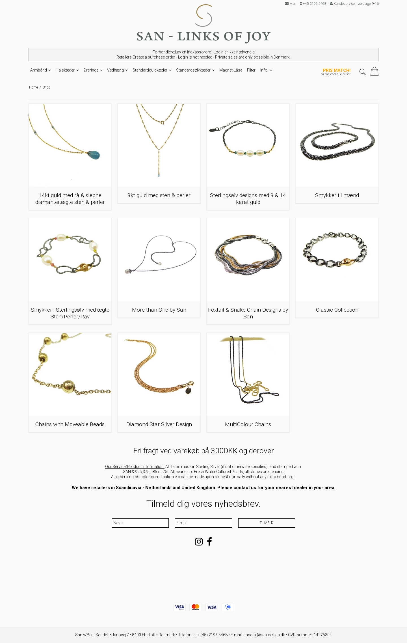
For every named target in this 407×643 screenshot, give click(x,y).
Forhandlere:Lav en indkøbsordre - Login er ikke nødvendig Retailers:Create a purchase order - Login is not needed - (203, 54)
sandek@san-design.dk (264, 635)
